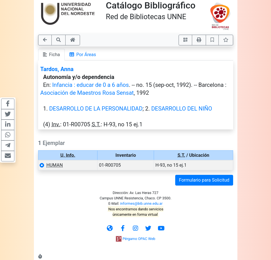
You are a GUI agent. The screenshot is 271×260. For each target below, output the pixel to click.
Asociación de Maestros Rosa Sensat (87, 92)
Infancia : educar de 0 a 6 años (90, 84)
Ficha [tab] (51, 54)
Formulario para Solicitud (204, 180)
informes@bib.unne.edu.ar (141, 203)
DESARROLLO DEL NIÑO (181, 108)
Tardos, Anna (57, 69)
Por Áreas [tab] (83, 54)
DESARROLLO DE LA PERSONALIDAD (96, 108)
